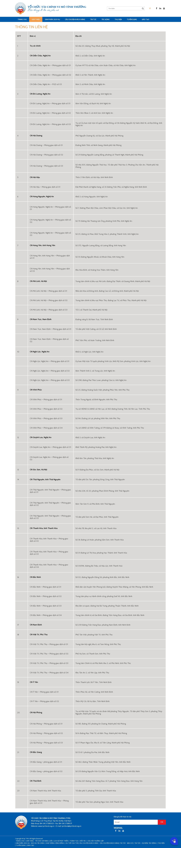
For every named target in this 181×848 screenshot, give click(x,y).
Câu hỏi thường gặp (96, 841)
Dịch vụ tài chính (37, 843)
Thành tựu (74, 841)
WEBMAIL (118, 828)
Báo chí (130, 843)
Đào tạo (145, 19)
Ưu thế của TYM (72, 843)
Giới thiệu (36, 19)
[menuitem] (150, 8)
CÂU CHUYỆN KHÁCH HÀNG (75, 19)
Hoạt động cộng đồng (55, 843)
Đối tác (83, 841)
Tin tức (93, 19)
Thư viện (118, 19)
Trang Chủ (22, 19)
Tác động (105, 19)
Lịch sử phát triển (61, 841)
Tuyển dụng (132, 19)
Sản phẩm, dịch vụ (52, 19)
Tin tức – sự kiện (141, 843)
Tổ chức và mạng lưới (43, 841)
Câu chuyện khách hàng (109, 843)
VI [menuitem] (150, 8)
